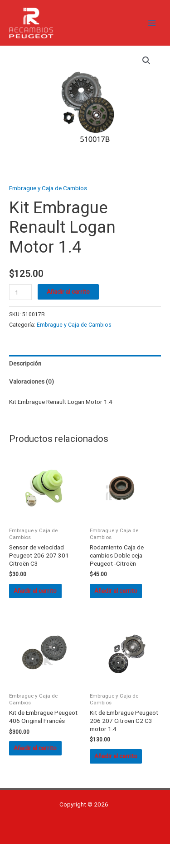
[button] (146, 60)
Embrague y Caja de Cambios (48, 188)
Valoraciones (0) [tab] (31, 381)
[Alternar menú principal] (152, 23)
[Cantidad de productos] (20, 292)
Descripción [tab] (25, 363)
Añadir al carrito (68, 291)
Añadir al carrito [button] (35, 590)
